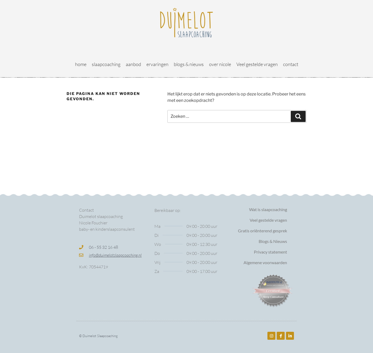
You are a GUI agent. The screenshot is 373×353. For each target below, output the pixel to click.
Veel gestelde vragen (257, 64)
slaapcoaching (106, 64)
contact (290, 64)
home (80, 64)
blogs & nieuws (189, 64)
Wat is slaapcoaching (268, 209)
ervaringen (157, 64)
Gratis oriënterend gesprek (262, 230)
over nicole (220, 64)
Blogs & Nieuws (273, 241)
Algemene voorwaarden (265, 262)
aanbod (133, 64)
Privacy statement (270, 251)
